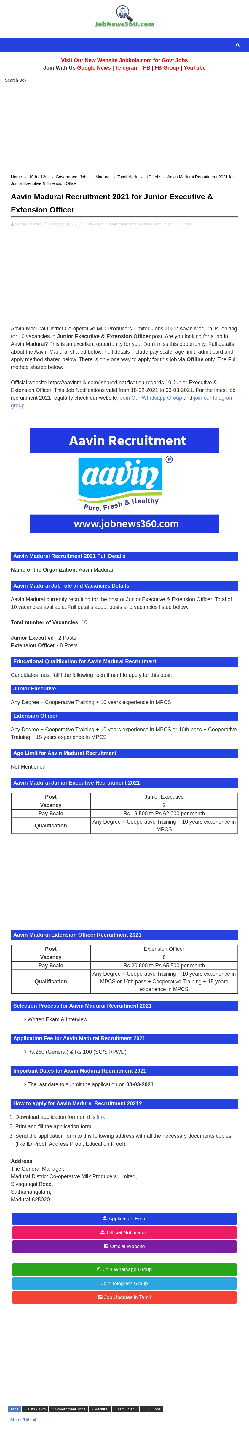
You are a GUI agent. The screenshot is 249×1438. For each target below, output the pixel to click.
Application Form (128, 1217)
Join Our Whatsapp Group (151, 397)
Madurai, (146, 223)
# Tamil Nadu (125, 1408)
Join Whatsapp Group (127, 1268)
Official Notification (127, 1231)
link (101, 1116)
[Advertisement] (124, 129)
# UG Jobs (152, 1408)
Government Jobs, (121, 223)
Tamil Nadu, (164, 223)
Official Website (127, 1245)
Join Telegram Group (124, 1282)
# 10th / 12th (35, 1408)
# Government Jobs (68, 1408)
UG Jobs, (184, 223)
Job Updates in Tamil (127, 1296)
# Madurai (99, 1408)
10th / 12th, (95, 223)
